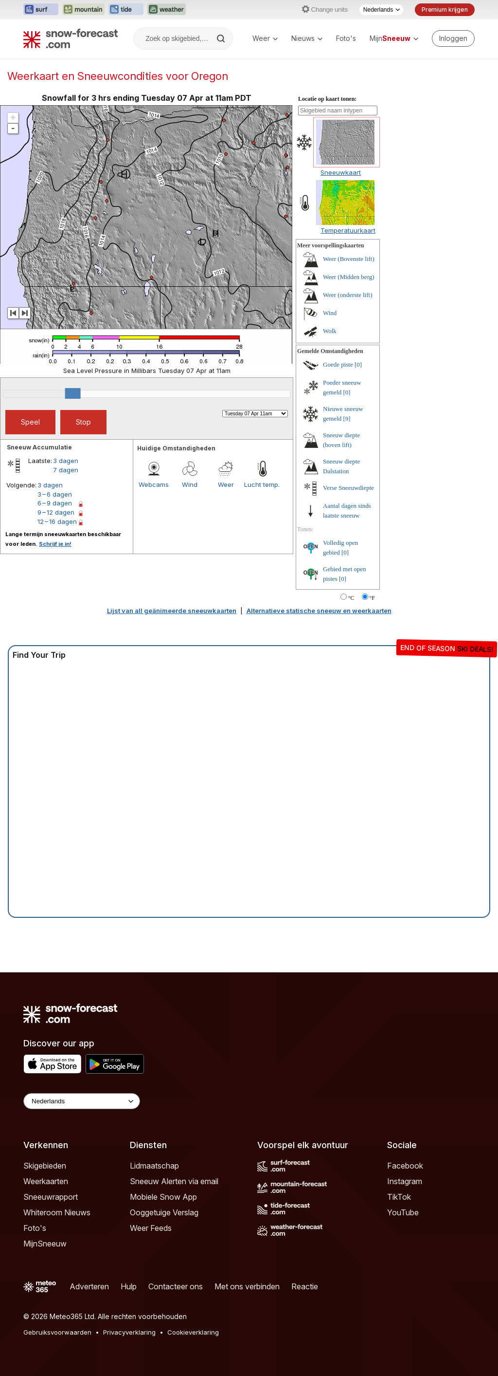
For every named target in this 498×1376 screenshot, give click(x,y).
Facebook (405, 1166)
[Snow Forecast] (70, 38)
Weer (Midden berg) (348, 276)
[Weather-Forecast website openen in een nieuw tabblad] (166, 9)
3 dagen (65, 461)
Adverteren (89, 1286)
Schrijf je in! (55, 543)
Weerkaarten (45, 1181)
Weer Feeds (151, 1228)
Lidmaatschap (154, 1166)
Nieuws (306, 38)
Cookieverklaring (193, 1332)
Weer (265, 38)
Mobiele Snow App (163, 1197)
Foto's (346, 38)
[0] (358, 364)
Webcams (154, 484)
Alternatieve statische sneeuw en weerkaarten (319, 610)
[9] (347, 418)
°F (372, 598)
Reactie (304, 1286)
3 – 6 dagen (54, 494)
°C (351, 598)
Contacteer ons (175, 1286)
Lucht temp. (262, 484)
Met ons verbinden (247, 1286)
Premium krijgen (445, 9)
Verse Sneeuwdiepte (348, 487)
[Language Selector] (81, 1101)
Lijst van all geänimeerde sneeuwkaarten (171, 610)
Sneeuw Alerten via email (174, 1181)
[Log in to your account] (453, 38)
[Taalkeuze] (381, 9)
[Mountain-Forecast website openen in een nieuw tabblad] (83, 9)
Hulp (129, 1286)
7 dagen (65, 470)
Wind (189, 484)
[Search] (221, 38)
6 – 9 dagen (54, 503)
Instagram (404, 1181)
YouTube (403, 1212)
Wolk (330, 331)
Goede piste (338, 364)
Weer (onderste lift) (347, 294)
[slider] (73, 393)
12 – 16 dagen (57, 521)
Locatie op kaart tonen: (327, 98)
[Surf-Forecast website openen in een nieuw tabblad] (40, 9)
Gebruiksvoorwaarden (57, 1332)
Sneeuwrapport (50, 1197)
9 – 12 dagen (55, 512)
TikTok (399, 1197)
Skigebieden (44, 1166)
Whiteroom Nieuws (56, 1212)
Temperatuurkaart (347, 230)
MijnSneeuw (45, 1243)
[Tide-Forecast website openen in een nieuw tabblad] (125, 9)
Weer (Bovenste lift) (348, 258)
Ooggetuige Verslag (164, 1212)
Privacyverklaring (129, 1332)
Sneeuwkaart (340, 172)
